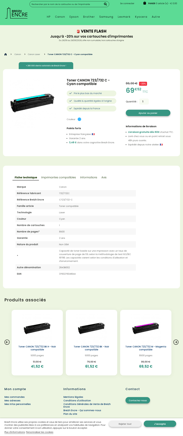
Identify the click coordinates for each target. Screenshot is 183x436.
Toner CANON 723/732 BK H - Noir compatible (37, 348)
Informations (88, 177)
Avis (104, 177)
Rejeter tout (125, 423)
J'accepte (160, 423)
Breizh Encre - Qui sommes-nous (82, 410)
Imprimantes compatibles (58, 177)
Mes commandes (14, 397)
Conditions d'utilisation (77, 400)
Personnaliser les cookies (39, 432)
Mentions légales (73, 397)
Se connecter (127, 3)
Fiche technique (26, 177)
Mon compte (15, 389)
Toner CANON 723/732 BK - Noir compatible (91, 348)
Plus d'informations (14, 432)
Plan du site (70, 413)
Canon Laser (34, 54)
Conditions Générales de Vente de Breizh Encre (87, 405)
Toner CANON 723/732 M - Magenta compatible (145, 348)
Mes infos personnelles (17, 404)
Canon (17, 54)
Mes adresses (12, 400)
